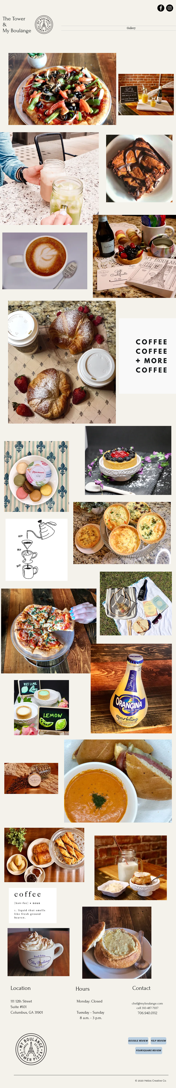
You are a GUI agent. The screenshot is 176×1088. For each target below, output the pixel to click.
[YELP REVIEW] (158, 1040)
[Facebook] (160, 8)
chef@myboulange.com (147, 1003)
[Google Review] (138, 1040)
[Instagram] (169, 8)
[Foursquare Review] (148, 1050)
